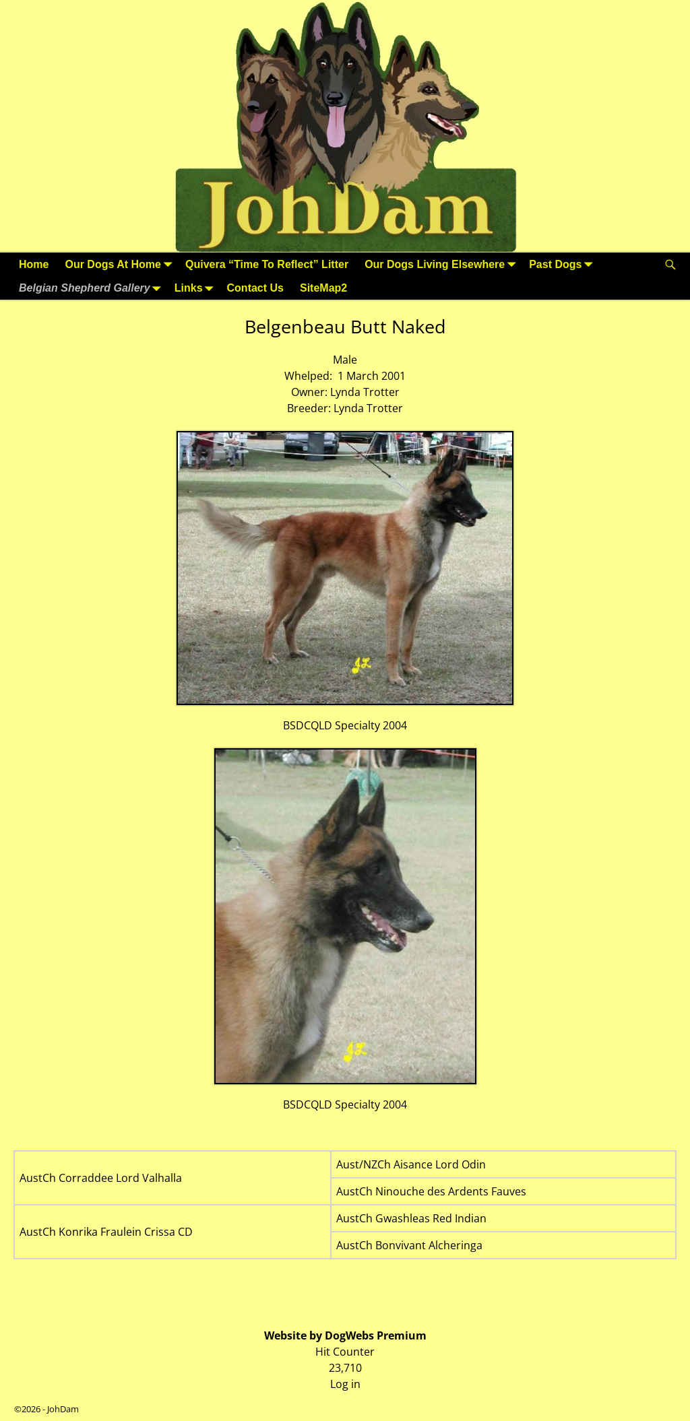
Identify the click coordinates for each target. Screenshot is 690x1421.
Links (197, 288)
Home (34, 264)
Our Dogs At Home (121, 264)
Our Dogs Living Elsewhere (443, 264)
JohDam (63, 1409)
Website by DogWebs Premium (345, 1335)
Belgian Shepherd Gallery (92, 288)
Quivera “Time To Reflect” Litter (266, 264)
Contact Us (255, 288)
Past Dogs (563, 264)
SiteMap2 (323, 288)
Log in (345, 1384)
